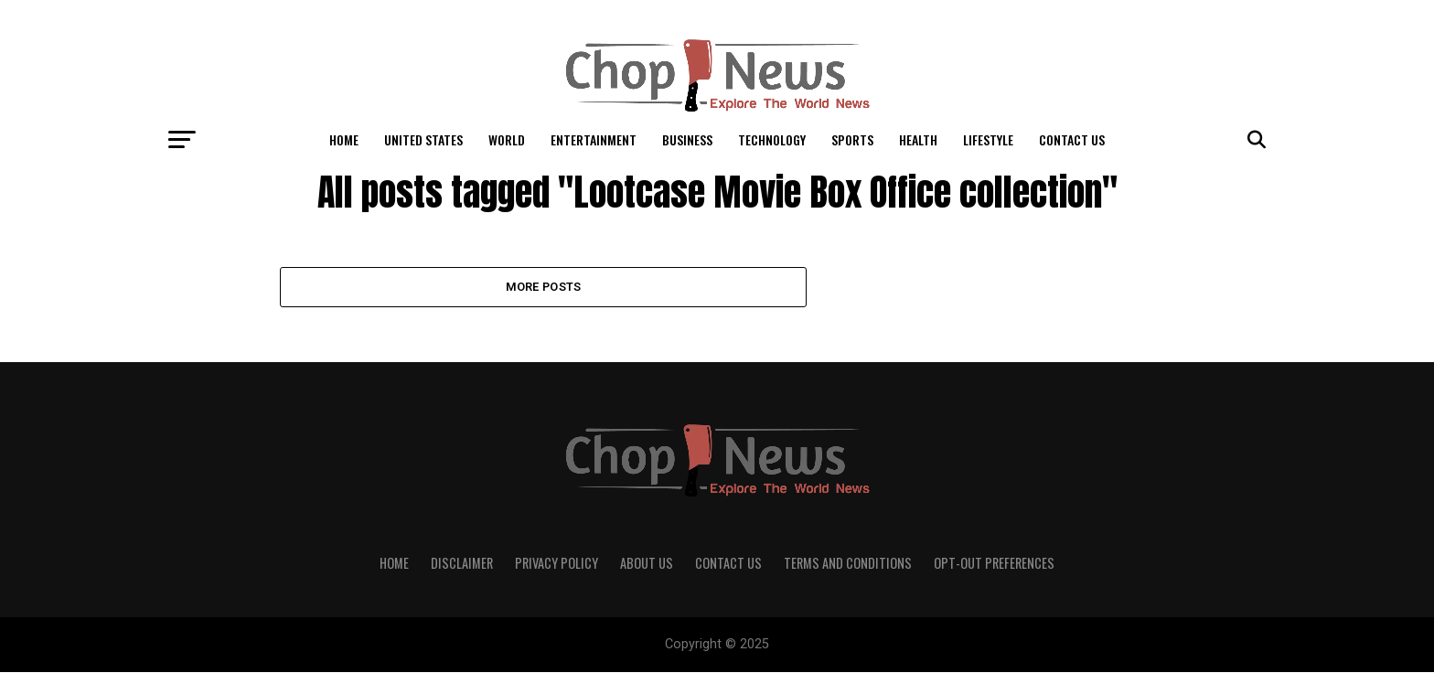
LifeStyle (988, 139)
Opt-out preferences (994, 563)
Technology (772, 139)
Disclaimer (462, 563)
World (506, 139)
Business (687, 139)
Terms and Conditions (848, 563)
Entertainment (594, 139)
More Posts (544, 287)
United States (423, 139)
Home (343, 139)
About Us (646, 563)
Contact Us (1072, 139)
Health (918, 139)
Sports (852, 139)
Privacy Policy (556, 563)
